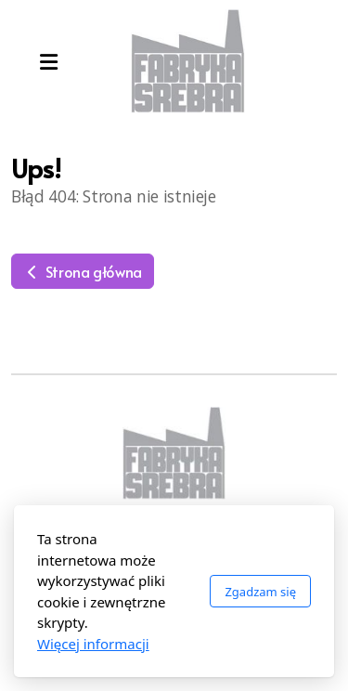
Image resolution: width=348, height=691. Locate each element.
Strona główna (82, 271)
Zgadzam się (260, 591)
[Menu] (48, 61)
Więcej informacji (93, 643)
